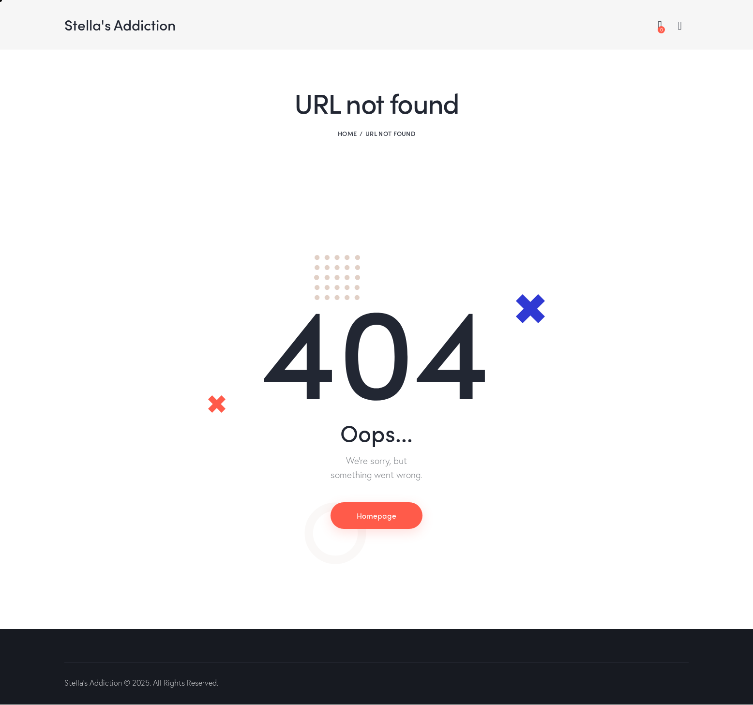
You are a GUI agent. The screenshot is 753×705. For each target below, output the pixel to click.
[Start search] (680, 26)
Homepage (376, 515)
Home (347, 133)
